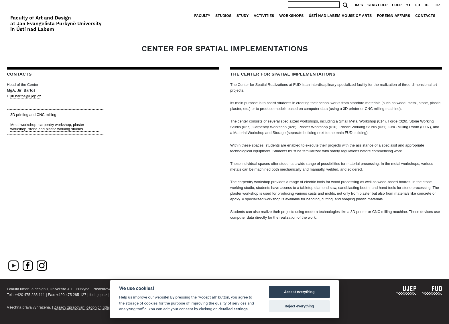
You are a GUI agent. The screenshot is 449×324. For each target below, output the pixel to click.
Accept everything (299, 292)
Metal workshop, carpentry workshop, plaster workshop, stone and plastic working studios (47, 127)
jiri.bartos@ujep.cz (25, 96)
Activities (264, 15)
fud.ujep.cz (98, 295)
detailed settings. (233, 309)
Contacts (425, 15)
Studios (223, 15)
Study (243, 15)
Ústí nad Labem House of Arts (340, 15)
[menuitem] (436, 5)
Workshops (291, 15)
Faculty (202, 15)
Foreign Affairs (393, 15)
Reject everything (299, 306)
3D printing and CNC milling (33, 114)
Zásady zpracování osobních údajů (83, 307)
